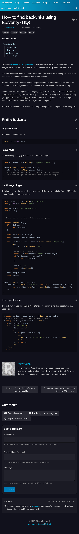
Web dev (31, 32)
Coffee (55, 2)
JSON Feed (19, 8)
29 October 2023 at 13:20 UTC (61, 501)
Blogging (14, 32)
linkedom (36, 506)
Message (8, 467)
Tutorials (23, 32)
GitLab (41, 524)
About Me (65, 2)
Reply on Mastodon (16, 418)
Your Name (9, 434)
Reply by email (13, 413)
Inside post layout (12, 56)
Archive (25, 2)
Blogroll (46, 2)
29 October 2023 (9, 27)
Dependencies (11, 47)
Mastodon (32, 524)
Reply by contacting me (43, 413)
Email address (15, 452)
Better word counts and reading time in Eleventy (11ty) (59, 389)
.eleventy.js (10, 50)
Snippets (6, 32)
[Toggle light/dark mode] (76, 8)
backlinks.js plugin (12, 53)
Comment (10, 489)
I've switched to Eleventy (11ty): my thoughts (20, 389)
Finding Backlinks (9, 44)
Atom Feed (6, 8)
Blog (17, 2)
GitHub (48, 524)
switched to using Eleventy (21, 65)
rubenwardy (6, 3)
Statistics (36, 2)
